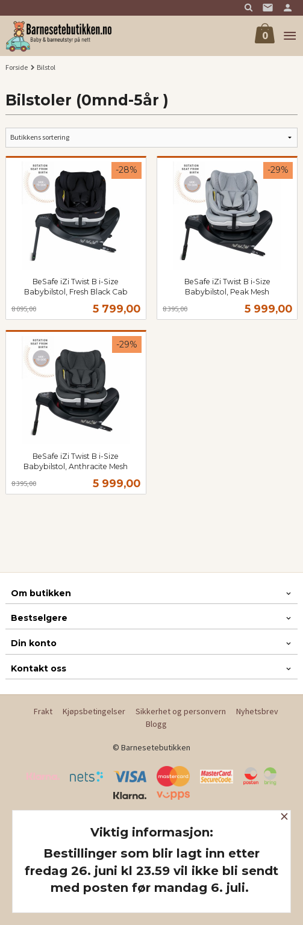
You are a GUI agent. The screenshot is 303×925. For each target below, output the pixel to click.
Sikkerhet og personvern (181, 711)
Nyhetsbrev (257, 711)
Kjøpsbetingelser (94, 711)
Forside (16, 67)
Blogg (156, 723)
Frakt (43, 711)
